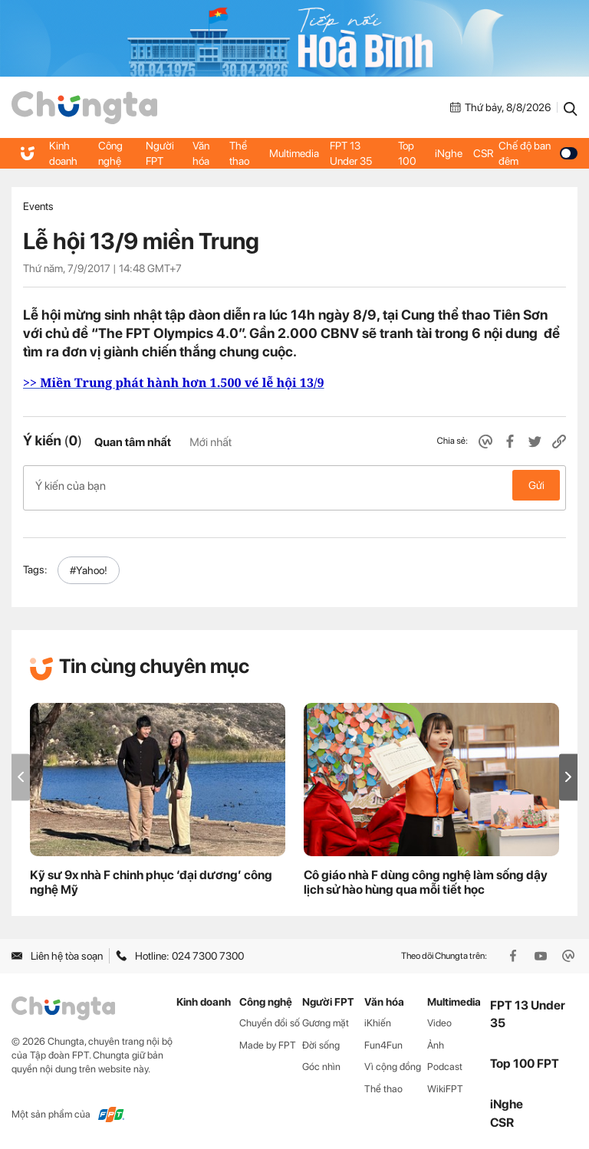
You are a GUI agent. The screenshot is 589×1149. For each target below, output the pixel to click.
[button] (568, 771)
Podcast (444, 1061)
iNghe (448, 153)
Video (439, 1017)
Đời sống (321, 1040)
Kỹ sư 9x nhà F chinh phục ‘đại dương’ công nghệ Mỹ (151, 876)
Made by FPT (267, 1040)
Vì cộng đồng (392, 1061)
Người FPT (160, 153)
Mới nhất (210, 442)
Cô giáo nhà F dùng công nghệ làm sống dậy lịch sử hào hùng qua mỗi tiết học (426, 876)
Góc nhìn (321, 1061)
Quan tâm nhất (132, 442)
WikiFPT (445, 1083)
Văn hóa (201, 153)
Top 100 (407, 153)
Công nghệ (110, 153)
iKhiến (377, 1017)
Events (38, 206)
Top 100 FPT (524, 1058)
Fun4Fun (383, 1040)
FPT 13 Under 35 (352, 153)
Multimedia (295, 153)
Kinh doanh (63, 153)
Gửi (536, 485)
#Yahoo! (88, 565)
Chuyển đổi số (269, 1017)
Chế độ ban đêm (538, 153)
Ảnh (435, 1040)
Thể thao (240, 153)
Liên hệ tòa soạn (57, 950)
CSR (483, 153)
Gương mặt (325, 1017)
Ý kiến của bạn (294, 485)
